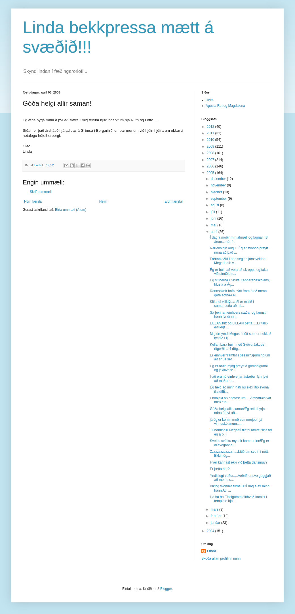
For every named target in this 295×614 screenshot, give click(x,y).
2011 (211, 133)
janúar (216, 523)
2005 (211, 173)
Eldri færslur (174, 201)
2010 (211, 140)
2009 (211, 146)
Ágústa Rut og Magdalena (225, 106)
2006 (211, 166)
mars (215, 509)
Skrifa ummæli (41, 192)
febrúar (216, 516)
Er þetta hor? (219, 469)
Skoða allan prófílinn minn (221, 558)
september (219, 199)
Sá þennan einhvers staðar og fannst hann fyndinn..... (238, 314)
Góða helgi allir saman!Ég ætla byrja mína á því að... (237, 411)
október (217, 192)
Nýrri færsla (33, 201)
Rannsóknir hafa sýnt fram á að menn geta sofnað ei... (238, 293)
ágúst (215, 205)
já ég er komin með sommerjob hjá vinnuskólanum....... (236, 422)
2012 (211, 127)
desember (219, 179)
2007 (211, 160)
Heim (103, 201)
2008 (211, 153)
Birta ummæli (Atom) (70, 210)
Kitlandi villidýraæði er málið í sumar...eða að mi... (232, 304)
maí (214, 225)
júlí (213, 212)
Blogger (166, 589)
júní (214, 218)
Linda (211, 551)
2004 (211, 531)
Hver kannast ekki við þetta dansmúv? (238, 462)
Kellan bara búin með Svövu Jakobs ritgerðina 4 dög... (237, 346)
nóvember (219, 185)
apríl (214, 232)
